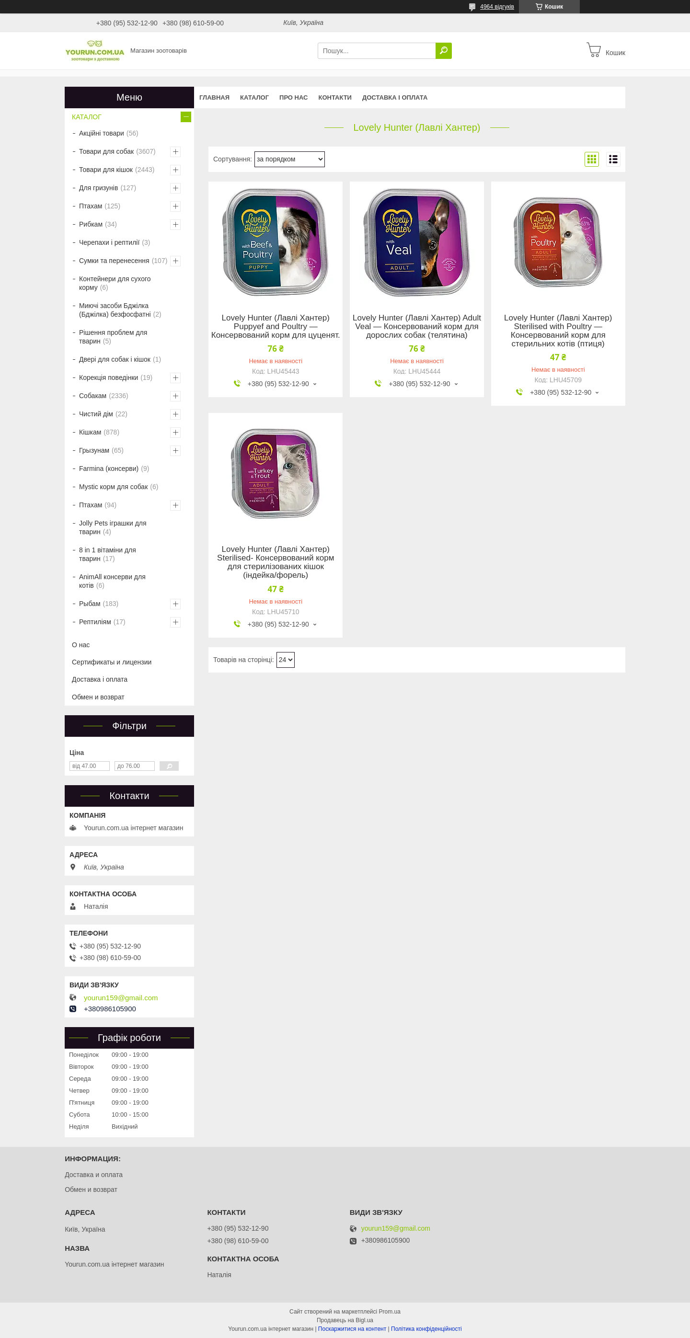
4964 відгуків (497, 6)
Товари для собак (106, 151)
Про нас (293, 97)
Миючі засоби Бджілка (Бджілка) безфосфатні (115, 310)
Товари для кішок (106, 169)
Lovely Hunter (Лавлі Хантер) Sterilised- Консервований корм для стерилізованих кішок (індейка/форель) (275, 562)
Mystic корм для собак (113, 487)
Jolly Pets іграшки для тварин (113, 527)
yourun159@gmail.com (121, 998)
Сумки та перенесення (114, 260)
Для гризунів (98, 188)
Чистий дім (96, 414)
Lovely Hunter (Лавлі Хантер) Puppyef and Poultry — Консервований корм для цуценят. (275, 327)
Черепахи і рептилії (109, 242)
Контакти (335, 97)
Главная (214, 97)
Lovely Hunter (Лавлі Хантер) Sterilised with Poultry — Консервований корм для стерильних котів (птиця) (558, 331)
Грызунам (94, 450)
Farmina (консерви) (108, 468)
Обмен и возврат (98, 697)
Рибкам (91, 224)
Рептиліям (95, 622)
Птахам (90, 206)
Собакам (92, 396)
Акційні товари (101, 133)
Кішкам (90, 432)
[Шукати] (444, 51)
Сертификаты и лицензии (111, 662)
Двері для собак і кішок (114, 359)
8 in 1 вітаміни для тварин (107, 554)
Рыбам (90, 603)
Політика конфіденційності (426, 1329)
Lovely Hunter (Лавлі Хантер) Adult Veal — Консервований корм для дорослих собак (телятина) (417, 327)
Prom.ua (390, 1311)
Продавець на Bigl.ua (345, 1320)
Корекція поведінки (108, 377)
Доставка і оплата (394, 97)
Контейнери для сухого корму (115, 283)
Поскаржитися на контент (352, 1329)
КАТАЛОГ (254, 97)
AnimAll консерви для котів (112, 581)
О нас (81, 645)
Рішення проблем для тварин (113, 337)
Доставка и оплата (94, 1174)
